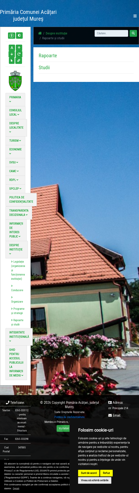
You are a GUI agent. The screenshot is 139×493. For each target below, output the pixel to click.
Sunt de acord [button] (89, 473)
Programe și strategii (17, 311)
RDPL (13, 180)
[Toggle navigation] (135, 16)
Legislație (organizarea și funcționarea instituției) (18, 270)
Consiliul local (15, 112)
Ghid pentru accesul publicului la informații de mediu (16, 362)
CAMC (14, 171)
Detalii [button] (16, 488)
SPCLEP (15, 188)
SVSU (13, 162)
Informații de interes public (16, 230)
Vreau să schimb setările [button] (94, 480)
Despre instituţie (15, 249)
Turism (15, 140)
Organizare (17, 299)
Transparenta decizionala (18, 213)
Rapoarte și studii (17, 322)
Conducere (17, 288)
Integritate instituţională (19, 336)
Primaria (15, 99)
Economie (15, 151)
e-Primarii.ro (61, 422)
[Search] (111, 33)
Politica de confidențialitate (21, 199)
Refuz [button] (106, 473)
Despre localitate (16, 127)
